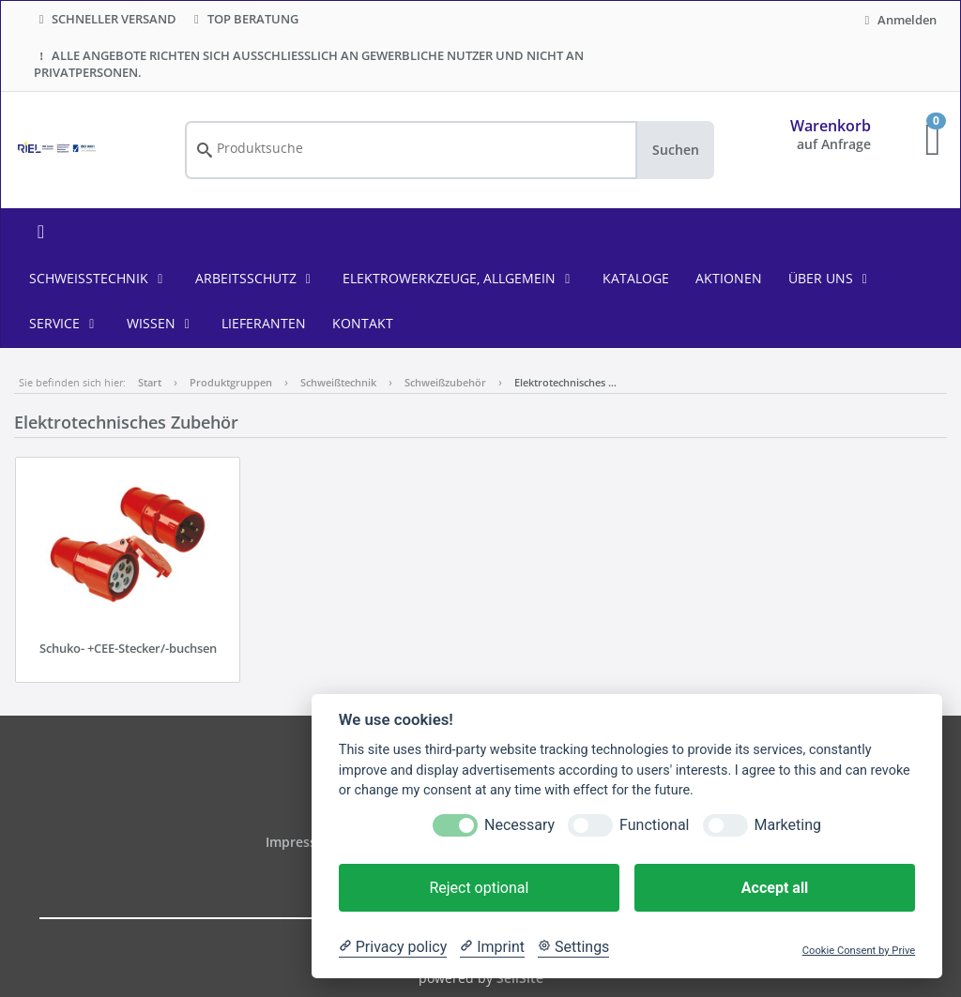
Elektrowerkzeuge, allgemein (459, 278)
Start (149, 382)
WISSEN (161, 323)
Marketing (788, 825)
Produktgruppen (231, 382)
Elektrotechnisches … (565, 382)
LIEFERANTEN (263, 323)
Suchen (675, 150)
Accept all (774, 888)
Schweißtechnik (99, 278)
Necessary (519, 825)
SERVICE (64, 323)
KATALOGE (636, 278)
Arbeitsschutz (256, 278)
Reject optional (478, 888)
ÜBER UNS (831, 278)
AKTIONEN (728, 278)
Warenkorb (830, 125)
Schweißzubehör (445, 382)
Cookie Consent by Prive (858, 950)
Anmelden (898, 19)
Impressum (303, 842)
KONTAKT (362, 323)
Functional (654, 825)
